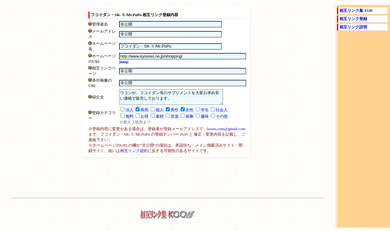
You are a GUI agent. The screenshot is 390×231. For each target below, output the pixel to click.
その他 (216, 119)
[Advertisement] (167, 180)
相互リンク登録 (353, 18)
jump (117, 61)
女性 (183, 113)
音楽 (168, 119)
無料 (123, 119)
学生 (199, 113)
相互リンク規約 (134, 154)
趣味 (199, 119)
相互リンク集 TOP (356, 10)
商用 (138, 113)
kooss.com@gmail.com (226, 132)
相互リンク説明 (353, 27)
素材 (154, 119)
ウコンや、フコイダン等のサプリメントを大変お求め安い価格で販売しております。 (171, 99)
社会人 (216, 113)
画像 (183, 119)
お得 (138, 119)
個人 (154, 113)
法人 (123, 113)
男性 (168, 113)
